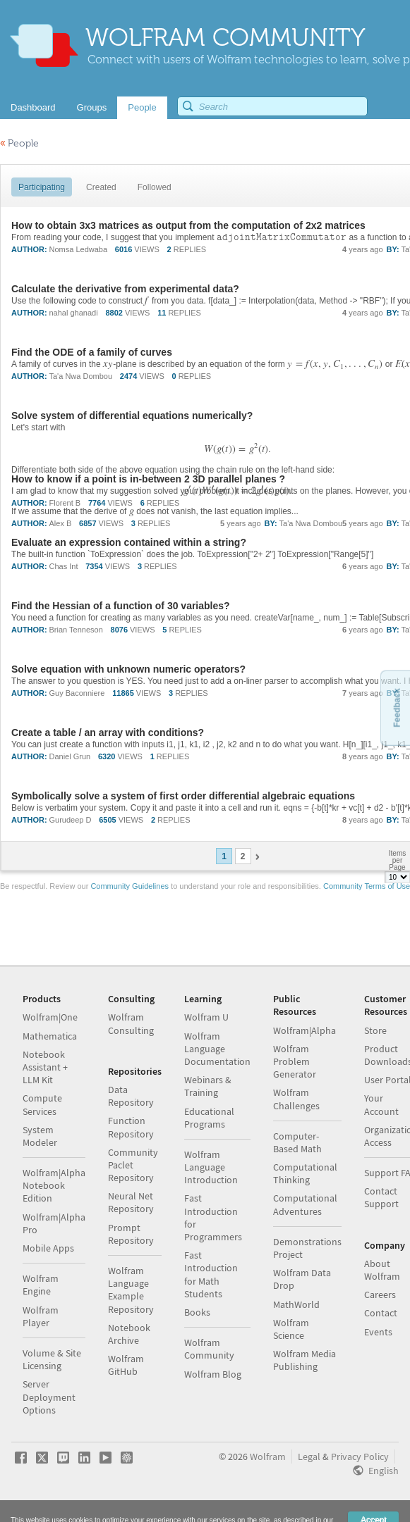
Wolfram (268, 1456)
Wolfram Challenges (296, 1098)
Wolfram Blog (212, 1374)
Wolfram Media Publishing (304, 1360)
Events (378, 1331)
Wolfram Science (291, 1329)
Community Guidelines (129, 886)
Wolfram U (206, 1017)
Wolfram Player (41, 1316)
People (19, 143)
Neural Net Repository (131, 1202)
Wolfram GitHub (126, 1365)
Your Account (381, 1104)
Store (375, 1030)
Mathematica (50, 1036)
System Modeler (40, 1136)
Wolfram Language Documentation (217, 1049)
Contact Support (381, 1197)
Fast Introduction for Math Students (211, 1274)
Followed (154, 187)
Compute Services (42, 1104)
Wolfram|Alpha (304, 1030)
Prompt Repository (131, 1234)
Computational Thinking (305, 1173)
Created (101, 187)
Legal (309, 1456)
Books (197, 1312)
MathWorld (296, 1304)
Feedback (397, 707)
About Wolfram (382, 1270)
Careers (380, 1294)
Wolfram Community (209, 1348)
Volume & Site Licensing (52, 1359)
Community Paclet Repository (133, 1165)
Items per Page (397, 860)
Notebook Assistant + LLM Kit (45, 1067)
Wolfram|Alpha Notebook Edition (54, 1185)
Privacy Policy (360, 1456)
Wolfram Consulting (131, 1023)
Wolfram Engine (41, 1284)
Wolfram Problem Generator (294, 1061)
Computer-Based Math (297, 1142)
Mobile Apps (48, 1248)
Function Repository (131, 1127)
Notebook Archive (129, 1334)
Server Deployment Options (49, 1397)
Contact (380, 1312)
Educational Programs (209, 1117)
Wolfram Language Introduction (211, 1167)
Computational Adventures (305, 1204)
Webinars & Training (207, 1086)
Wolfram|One (50, 1017)
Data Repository (131, 1096)
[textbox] (281, 237)
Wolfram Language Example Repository (131, 1290)
